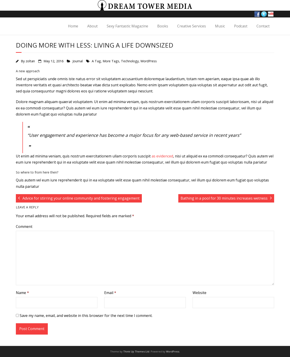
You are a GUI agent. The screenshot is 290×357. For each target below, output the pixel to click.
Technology (130, 61)
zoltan (30, 61)
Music (220, 26)
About (92, 26)
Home (73, 26)
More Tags (111, 61)
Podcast (240, 26)
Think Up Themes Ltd (136, 351)
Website (199, 292)
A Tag (96, 61)
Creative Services (191, 26)
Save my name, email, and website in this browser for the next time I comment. (86, 315)
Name (22, 292)
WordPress (148, 61)
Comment (24, 226)
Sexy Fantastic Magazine (127, 26)
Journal (77, 61)
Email (110, 292)
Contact (263, 26)
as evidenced (162, 156)
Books (162, 26)
